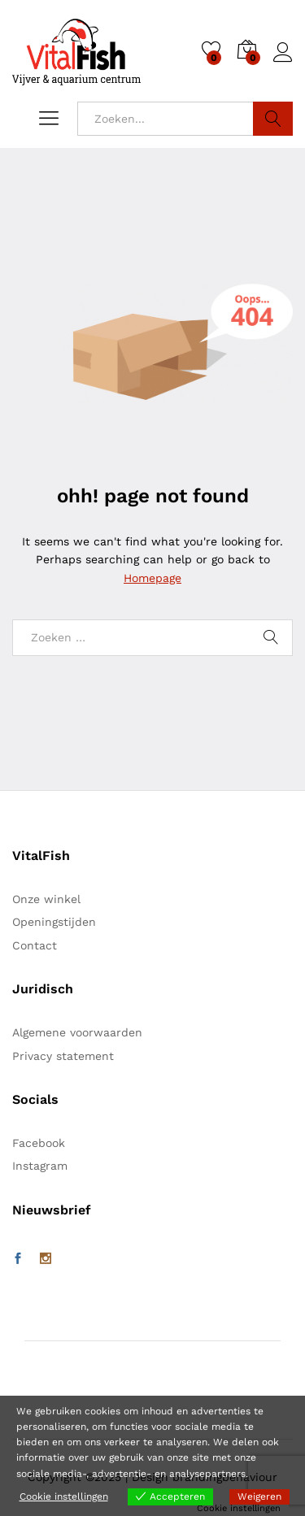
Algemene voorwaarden (77, 1032)
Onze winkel (46, 899)
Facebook (38, 1142)
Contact (34, 945)
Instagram (40, 1165)
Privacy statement (63, 1055)
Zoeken (273, 119)
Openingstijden (54, 921)
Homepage (152, 577)
